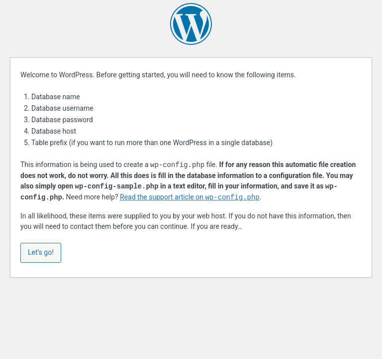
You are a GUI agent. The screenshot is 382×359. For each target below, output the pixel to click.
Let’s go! (41, 252)
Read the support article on (190, 197)
